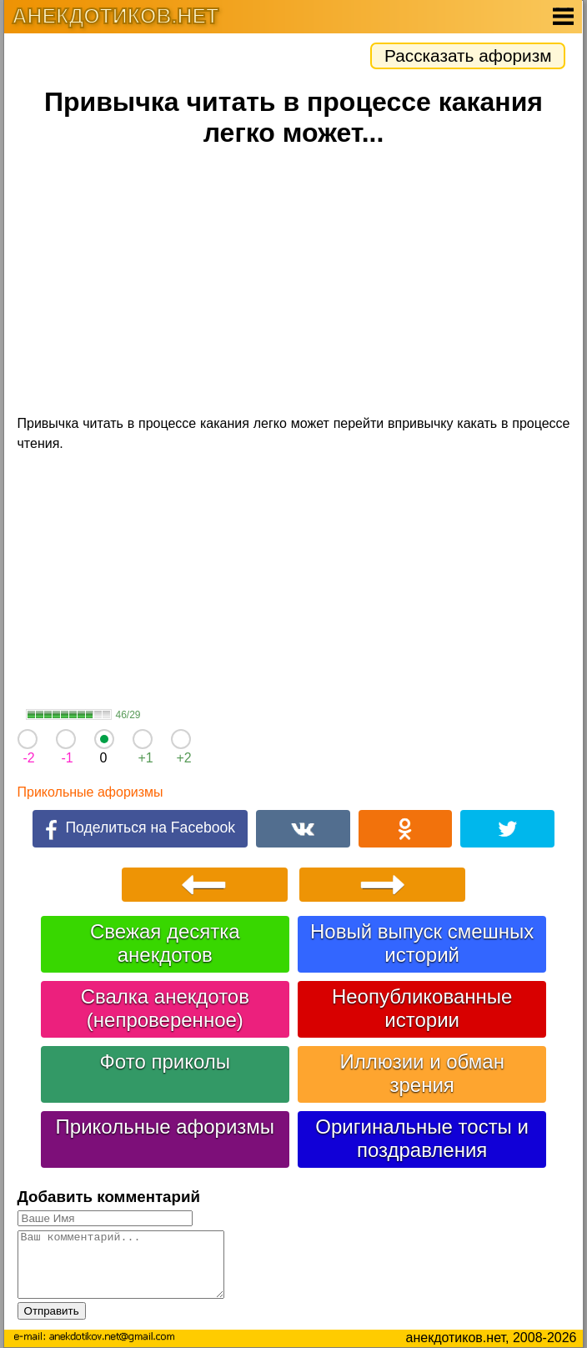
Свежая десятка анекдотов (165, 943)
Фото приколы (165, 1061)
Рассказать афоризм (467, 55)
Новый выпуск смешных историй (422, 943)
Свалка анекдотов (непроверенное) (165, 1008)
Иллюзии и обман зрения (421, 1073)
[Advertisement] (294, 283)
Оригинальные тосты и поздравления (422, 1138)
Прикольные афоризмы (90, 792)
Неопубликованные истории (422, 1008)
